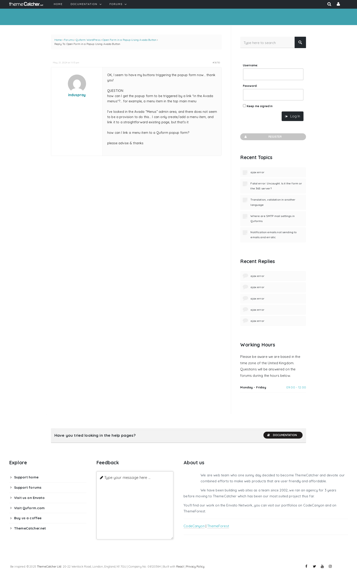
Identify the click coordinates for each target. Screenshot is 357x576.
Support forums (27, 487)
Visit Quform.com (29, 508)
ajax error (257, 172)
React (180, 566)
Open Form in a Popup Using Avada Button (129, 39)
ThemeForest (218, 526)
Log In (295, 116)
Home (58, 39)
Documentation (282, 435)
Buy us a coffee (27, 518)
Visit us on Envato (29, 498)
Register (263, 137)
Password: (250, 86)
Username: (250, 65)
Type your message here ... (127, 477)
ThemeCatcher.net (30, 528)
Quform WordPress (88, 39)
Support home (26, 477)
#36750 (216, 62)
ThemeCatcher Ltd (49, 566)
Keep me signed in (260, 106)
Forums (69, 39)
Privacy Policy (195, 566)
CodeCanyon (194, 526)
